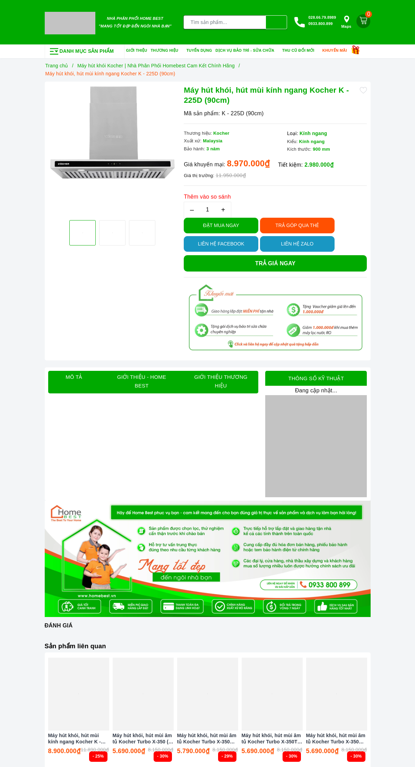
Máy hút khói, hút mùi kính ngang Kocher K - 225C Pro (74, 737)
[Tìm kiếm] (276, 21)
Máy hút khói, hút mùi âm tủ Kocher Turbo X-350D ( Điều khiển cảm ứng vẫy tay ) (207, 737)
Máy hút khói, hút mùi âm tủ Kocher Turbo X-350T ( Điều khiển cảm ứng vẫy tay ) (271, 737)
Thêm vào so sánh (207, 195)
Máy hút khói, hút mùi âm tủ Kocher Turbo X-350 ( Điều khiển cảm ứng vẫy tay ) (142, 737)
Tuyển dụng (199, 49)
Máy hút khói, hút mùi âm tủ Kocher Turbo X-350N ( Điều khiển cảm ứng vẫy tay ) (336, 737)
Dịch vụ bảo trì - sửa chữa (247, 48)
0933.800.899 (320, 23)
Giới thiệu (136, 49)
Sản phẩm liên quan (78, 644)
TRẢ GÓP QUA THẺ (297, 223)
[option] (112, 131)
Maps (346, 21)
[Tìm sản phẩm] (224, 21)
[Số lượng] (207, 208)
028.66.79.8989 (322, 17)
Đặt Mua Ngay (221, 223)
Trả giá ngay (275, 262)
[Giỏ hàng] (363, 20)
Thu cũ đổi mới (300, 48)
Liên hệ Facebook (221, 242)
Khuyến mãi (337, 48)
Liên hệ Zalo (297, 242)
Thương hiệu (166, 48)
